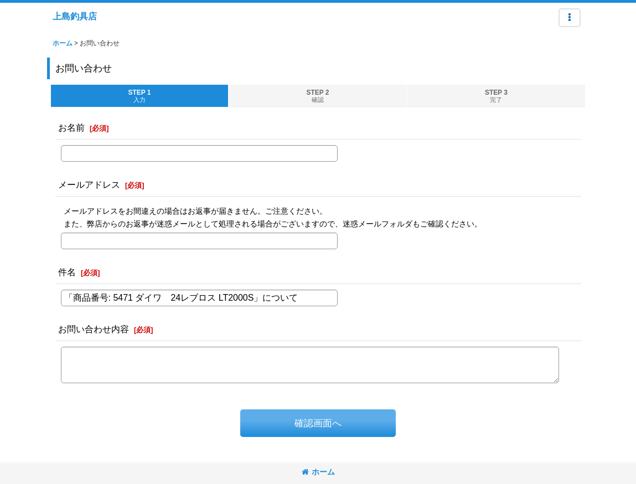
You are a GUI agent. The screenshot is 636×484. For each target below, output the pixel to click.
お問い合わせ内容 (93, 329)
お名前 (71, 127)
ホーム (318, 471)
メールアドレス (89, 184)
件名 (67, 272)
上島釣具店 (75, 16)
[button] (570, 17)
